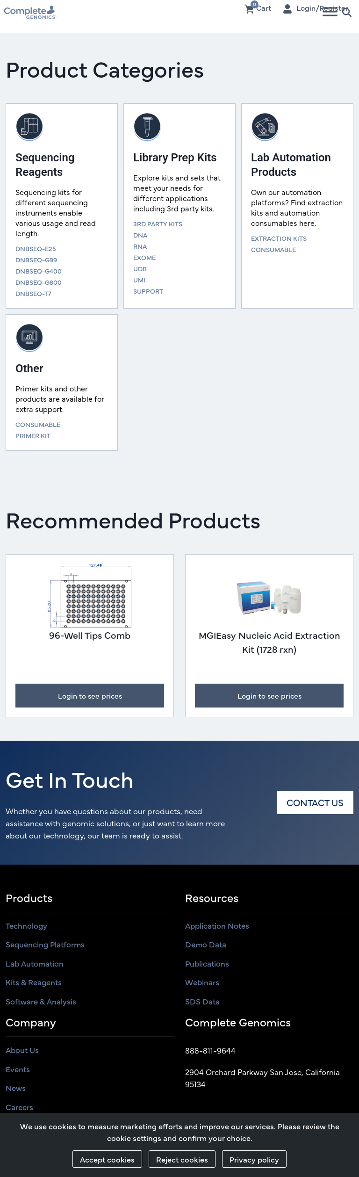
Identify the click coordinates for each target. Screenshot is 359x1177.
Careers (19, 1107)
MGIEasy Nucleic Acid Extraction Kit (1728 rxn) (269, 641)
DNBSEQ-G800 (38, 282)
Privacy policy (254, 1159)
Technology (26, 926)
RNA (140, 246)
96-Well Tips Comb (89, 634)
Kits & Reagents (34, 983)
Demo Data (205, 945)
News (16, 1089)
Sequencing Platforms (45, 945)
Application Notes (217, 926)
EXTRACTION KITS (279, 238)
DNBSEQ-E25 (35, 248)
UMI (139, 279)
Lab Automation (35, 964)
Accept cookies (107, 1159)
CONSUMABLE (273, 249)
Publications (207, 964)
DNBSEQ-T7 (33, 293)
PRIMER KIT (32, 435)
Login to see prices (89, 696)
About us (22, 1051)
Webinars (202, 983)
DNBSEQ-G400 (38, 270)
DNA (140, 234)
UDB (140, 268)
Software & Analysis (41, 1002)
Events (18, 1070)
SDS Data (202, 1002)
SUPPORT (148, 291)
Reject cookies (182, 1159)
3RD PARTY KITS (157, 223)
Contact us (315, 803)
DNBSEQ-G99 (36, 259)
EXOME (144, 257)
